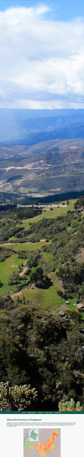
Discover (40, 412)
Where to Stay (49, 412)
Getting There (58, 412)
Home (24, 412)
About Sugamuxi (32, 412)
